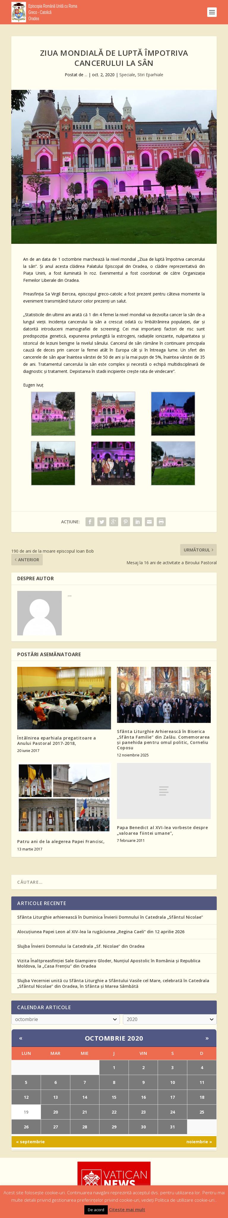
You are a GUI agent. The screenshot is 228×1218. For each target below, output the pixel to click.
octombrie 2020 (114, 1037)
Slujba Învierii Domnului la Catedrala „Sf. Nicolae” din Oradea (81, 946)
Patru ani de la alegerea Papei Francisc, (60, 841)
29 (114, 1127)
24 (172, 1112)
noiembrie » (199, 1141)
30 (143, 1127)
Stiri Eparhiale (150, 74)
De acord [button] (96, 1209)
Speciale (127, 74)
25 (202, 1112)
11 (202, 1082)
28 (84, 1127)
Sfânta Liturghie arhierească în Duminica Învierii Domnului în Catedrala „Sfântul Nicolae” (110, 917)
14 (84, 1097)
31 (172, 1127)
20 (55, 1112)
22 (114, 1112)
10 (172, 1082)
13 (55, 1097)
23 (143, 1112)
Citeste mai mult (127, 1209)
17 (172, 1097)
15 (114, 1097)
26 (26, 1127)
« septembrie (30, 1141)
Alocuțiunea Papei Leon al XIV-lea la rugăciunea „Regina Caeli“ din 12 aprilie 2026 (100, 931)
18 (202, 1097)
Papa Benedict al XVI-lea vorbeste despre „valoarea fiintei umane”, (162, 830)
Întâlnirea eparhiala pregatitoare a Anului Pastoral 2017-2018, (56, 740)
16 (143, 1097)
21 (84, 1112)
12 (26, 1097)
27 (55, 1127)
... (86, 74)
